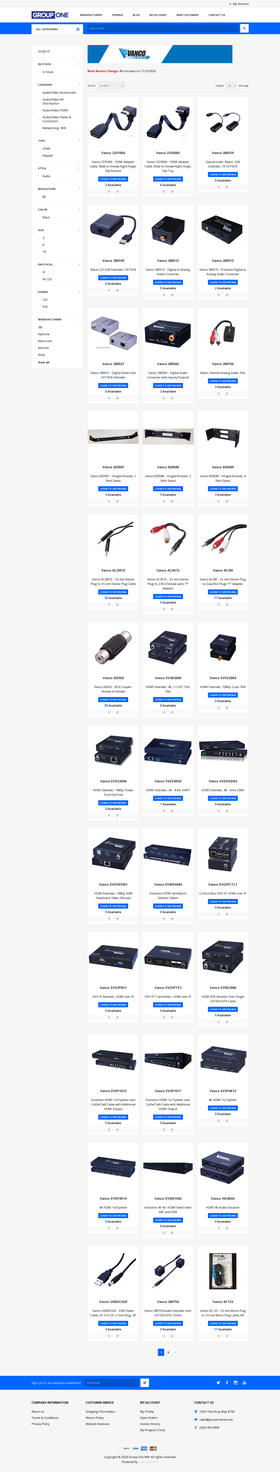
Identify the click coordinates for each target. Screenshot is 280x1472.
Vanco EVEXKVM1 (113, 884)
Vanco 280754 (168, 1302)
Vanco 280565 (168, 364)
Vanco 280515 (223, 260)
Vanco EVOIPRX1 (113, 987)
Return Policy (95, 1418)
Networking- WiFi (54, 128)
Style (42, 168)
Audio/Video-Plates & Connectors (57, 119)
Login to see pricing (113, 179)
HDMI (46, 149)
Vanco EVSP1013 (113, 1091)
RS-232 (47, 279)
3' (44, 238)
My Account (241, 4)
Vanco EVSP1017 (168, 1091)
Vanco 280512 (168, 260)
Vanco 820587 (113, 467)
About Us (37, 1412)
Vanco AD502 (113, 678)
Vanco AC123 (222, 1302)
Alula (41, 355)
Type (41, 140)
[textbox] (162, 28)
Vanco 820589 (223, 467)
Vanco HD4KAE (223, 1198)
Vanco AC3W (223, 570)
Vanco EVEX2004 (223, 678)
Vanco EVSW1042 (168, 1198)
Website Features (98, 1424)
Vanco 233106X (113, 153)
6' (44, 245)
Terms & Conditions (44, 1418)
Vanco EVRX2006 (223, 987)
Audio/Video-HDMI (55, 110)
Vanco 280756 (223, 364)
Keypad (47, 155)
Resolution (46, 189)
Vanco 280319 (223, 153)
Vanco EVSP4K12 (223, 1091)
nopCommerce (148, 1462)
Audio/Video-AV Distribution (53, 101)
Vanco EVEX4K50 (168, 781)
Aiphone (43, 334)
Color (42, 209)
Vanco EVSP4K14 (113, 1198)
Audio (46, 176)
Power (43, 292)
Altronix (43, 348)
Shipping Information (100, 1412)
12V (45, 300)
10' (45, 252)
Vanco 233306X (168, 153)
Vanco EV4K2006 (168, 678)
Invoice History (150, 1424)
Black (46, 217)
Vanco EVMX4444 (168, 884)
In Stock (44, 64)
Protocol (45, 264)
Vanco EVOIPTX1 (168, 987)
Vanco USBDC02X (113, 1302)
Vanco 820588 (168, 467)
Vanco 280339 (113, 260)
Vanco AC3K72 (168, 570)
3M (40, 327)
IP (44, 272)
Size (41, 230)
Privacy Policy (40, 1424)
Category (45, 84)
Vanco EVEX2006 (113, 781)
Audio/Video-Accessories (59, 93)
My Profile (147, 1412)
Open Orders (149, 1418)
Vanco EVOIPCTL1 (222, 884)
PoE (45, 307)
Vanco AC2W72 (113, 570)
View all (43, 362)
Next (175, 1352)
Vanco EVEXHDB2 (223, 781)
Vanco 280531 (113, 364)
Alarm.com (45, 341)
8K (44, 197)
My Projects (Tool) (152, 1430)
